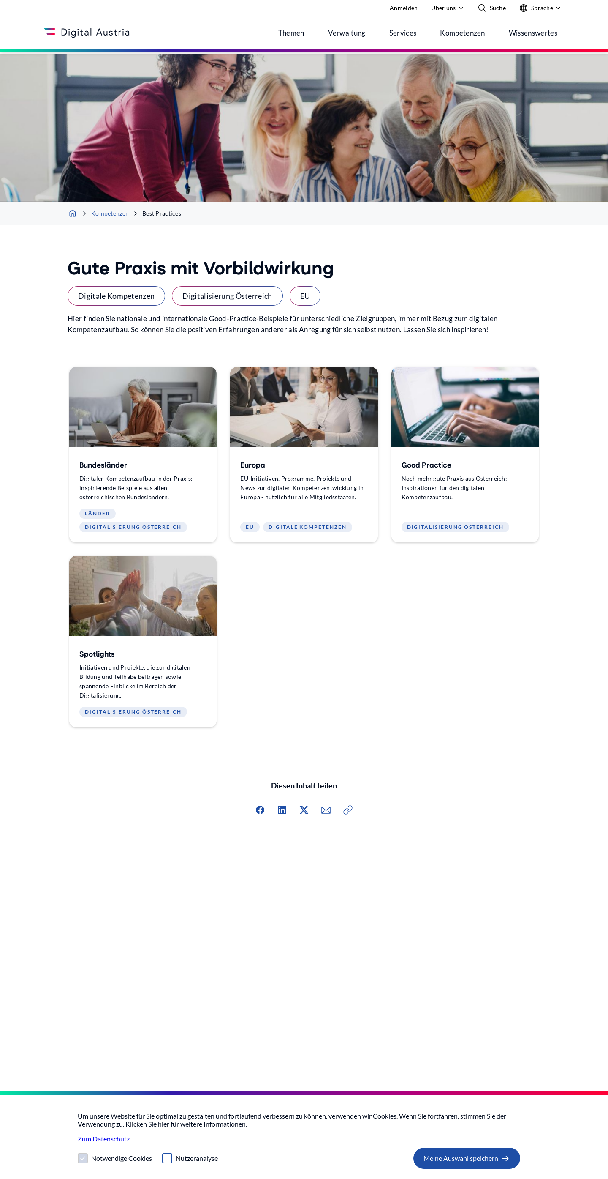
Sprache (536, 9)
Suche (492, 8)
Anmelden (404, 7)
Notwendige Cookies (121, 1158)
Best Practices (156, 213)
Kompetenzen (105, 213)
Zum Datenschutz (104, 1139)
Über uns (443, 7)
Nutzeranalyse (197, 1158)
